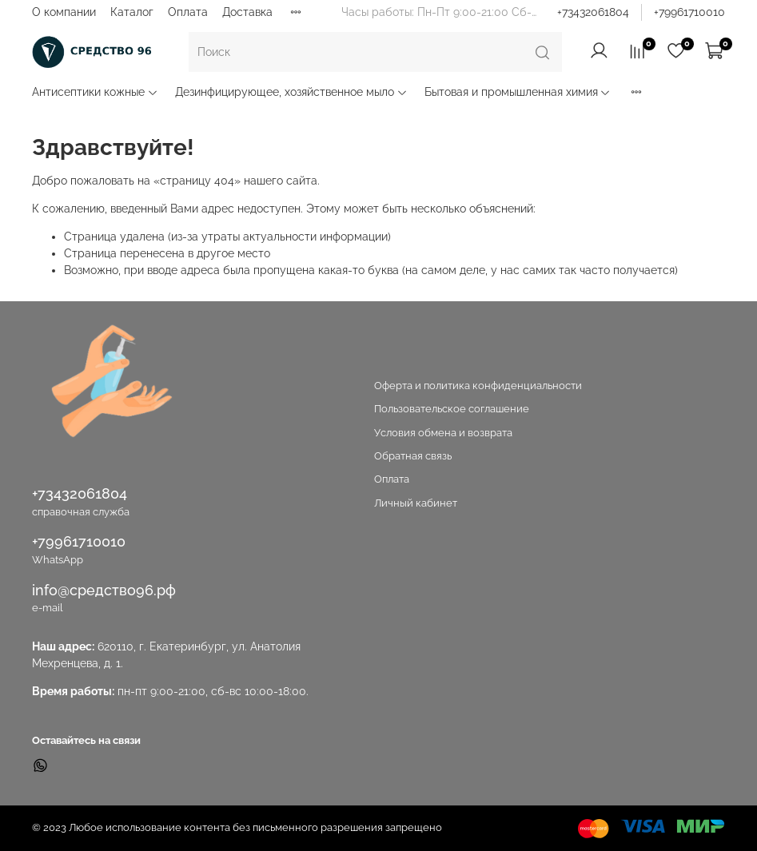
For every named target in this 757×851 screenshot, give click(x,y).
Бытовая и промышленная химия (518, 91)
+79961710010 (689, 12)
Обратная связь (413, 456)
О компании (64, 12)
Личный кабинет (415, 503)
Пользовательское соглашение (451, 409)
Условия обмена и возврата (443, 433)
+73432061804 (593, 12)
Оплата (188, 12)
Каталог (131, 12)
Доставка (247, 12)
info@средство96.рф (104, 590)
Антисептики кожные (95, 91)
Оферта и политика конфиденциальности (478, 386)
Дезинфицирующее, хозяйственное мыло (291, 91)
